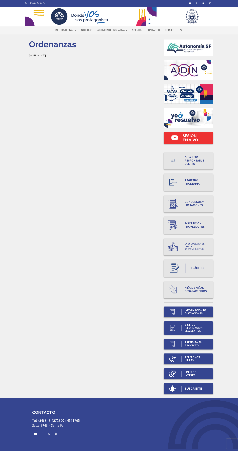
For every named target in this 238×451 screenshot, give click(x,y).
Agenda (136, 30)
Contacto (153, 30)
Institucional (64, 30)
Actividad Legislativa (111, 30)
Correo (169, 30)
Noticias (86, 30)
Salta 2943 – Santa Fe (35, 3)
